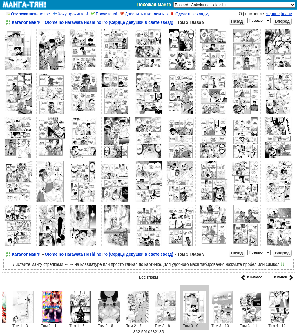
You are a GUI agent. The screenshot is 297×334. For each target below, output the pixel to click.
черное (273, 13)
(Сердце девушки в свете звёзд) (141, 22)
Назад (237, 21)
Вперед (282, 21)
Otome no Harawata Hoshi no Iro (76, 22)
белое (286, 13)
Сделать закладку (190, 14)
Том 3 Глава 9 (190, 22)
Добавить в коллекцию (144, 14)
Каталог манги (26, 22)
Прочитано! (104, 14)
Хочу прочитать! (70, 14)
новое (28, 14)
